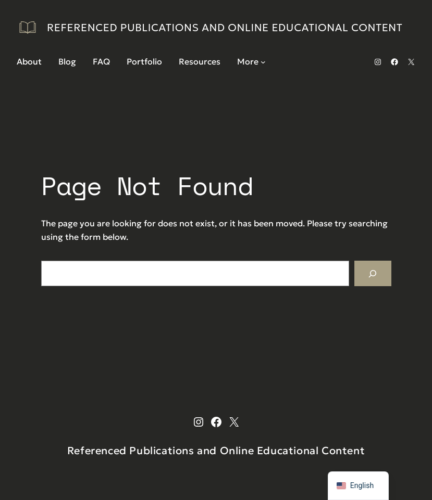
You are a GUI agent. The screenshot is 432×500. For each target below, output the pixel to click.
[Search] (372, 274)
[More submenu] (263, 62)
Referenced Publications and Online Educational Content (225, 27)
